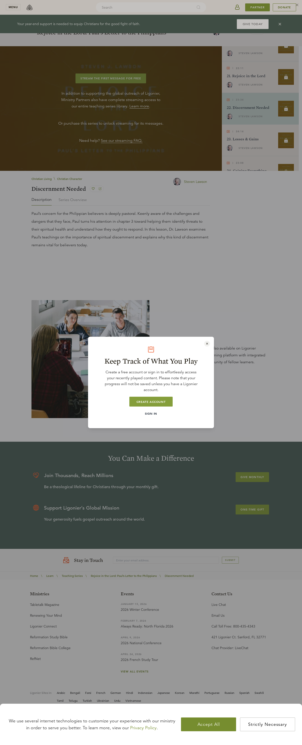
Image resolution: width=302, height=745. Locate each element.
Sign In (151, 413)
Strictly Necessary (267, 724)
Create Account (151, 402)
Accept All (208, 724)
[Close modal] (207, 344)
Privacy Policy (143, 727)
